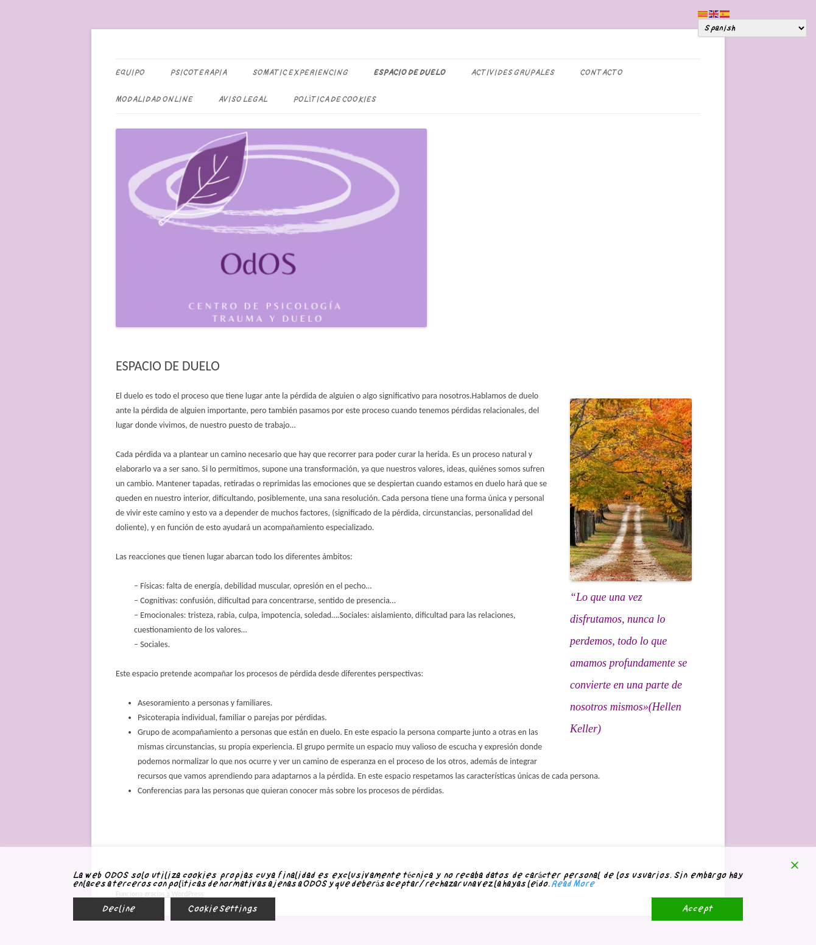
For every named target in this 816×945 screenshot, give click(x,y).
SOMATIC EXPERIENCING (300, 72)
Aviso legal (243, 99)
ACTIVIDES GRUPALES (513, 72)
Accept (697, 909)
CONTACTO (601, 72)
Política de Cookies (335, 99)
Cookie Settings (223, 909)
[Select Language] (752, 28)
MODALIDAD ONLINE (154, 99)
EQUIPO (130, 72)
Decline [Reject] (118, 909)
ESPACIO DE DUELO (410, 72)
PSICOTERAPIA (199, 72)
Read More (573, 884)
